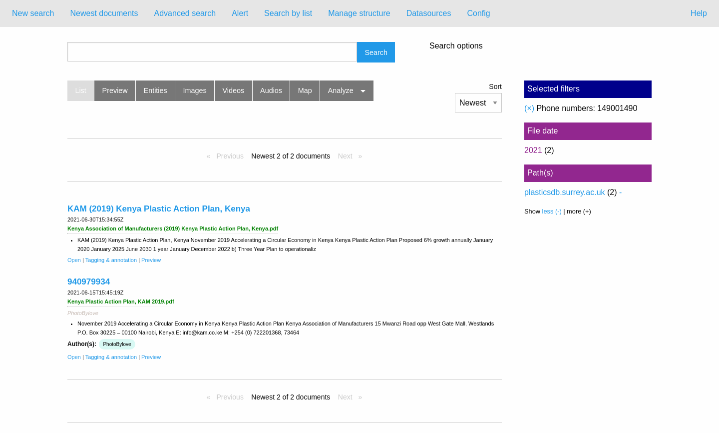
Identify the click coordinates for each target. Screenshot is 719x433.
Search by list (288, 13)
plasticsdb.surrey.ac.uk (564, 192)
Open (74, 260)
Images (195, 90)
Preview (115, 90)
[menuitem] (33, 13)
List (80, 90)
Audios (271, 90)
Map (305, 90)
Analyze (341, 90)
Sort (495, 86)
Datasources (428, 13)
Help (699, 13)
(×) (529, 108)
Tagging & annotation (111, 260)
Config (478, 13)
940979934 (88, 281)
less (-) (552, 211)
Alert (240, 13)
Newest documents (104, 13)
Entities (155, 90)
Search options (456, 46)
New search (33, 13)
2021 (533, 150)
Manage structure (359, 13)
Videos (234, 90)
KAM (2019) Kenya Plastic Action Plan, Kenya (158, 209)
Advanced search (185, 13)
